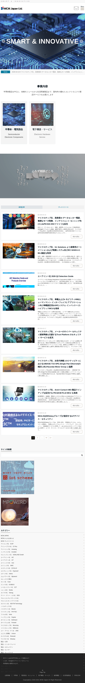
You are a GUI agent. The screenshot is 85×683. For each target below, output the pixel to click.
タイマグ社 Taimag (7, 593)
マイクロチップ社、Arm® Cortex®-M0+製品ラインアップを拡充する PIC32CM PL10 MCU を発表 (59, 391)
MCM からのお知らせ (7, 538)
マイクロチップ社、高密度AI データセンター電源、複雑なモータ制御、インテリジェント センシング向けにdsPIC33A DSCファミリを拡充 (60, 221)
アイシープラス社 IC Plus (9, 546)
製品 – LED (4, 641)
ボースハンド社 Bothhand (9, 620)
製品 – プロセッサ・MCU (8, 655)
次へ (51, 438)
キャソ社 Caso (6, 582)
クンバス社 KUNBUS (7, 584)
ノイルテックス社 (6, 606)
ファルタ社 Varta (6, 614)
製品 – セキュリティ (7, 647)
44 (46, 438)
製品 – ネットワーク (7, 652)
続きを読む (76, 236)
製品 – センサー (5, 650)
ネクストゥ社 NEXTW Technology (11, 603)
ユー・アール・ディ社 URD (9, 631)
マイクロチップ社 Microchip (9, 625)
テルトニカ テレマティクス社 (9, 598)
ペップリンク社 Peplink (8, 617)
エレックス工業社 (6, 579)
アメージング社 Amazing (9, 549)
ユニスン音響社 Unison (8, 633)
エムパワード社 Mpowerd (9, 576)
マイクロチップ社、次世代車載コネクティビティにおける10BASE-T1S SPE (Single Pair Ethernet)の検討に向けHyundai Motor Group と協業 (59, 364)
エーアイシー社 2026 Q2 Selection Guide (55, 276)
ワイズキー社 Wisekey (8, 639)
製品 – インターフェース (8, 644)
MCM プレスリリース (7, 541)
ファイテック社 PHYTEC (9, 612)
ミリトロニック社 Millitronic (9, 628)
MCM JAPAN (5, 535)
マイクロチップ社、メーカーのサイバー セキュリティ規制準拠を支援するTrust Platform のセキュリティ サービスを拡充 (60, 335)
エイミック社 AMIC (7, 565)
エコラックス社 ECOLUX (9, 568)
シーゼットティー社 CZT (9, 587)
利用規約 (6, 663)
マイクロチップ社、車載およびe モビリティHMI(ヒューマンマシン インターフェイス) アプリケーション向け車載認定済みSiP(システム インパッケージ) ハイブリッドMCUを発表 (60, 304)
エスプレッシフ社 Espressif (9, 571)
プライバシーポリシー (20, 661)
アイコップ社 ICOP (7, 544)
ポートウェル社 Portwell (8, 622)
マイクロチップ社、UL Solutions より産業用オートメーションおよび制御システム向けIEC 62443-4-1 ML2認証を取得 (60, 250)
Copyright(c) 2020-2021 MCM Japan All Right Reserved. (42, 680)
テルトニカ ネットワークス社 (9, 601)
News (5, 72)
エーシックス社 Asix (7, 563)
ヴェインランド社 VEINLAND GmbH (12, 555)
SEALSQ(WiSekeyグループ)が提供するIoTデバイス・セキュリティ (59, 417)
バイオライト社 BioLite (8, 609)
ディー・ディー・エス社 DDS (10, 595)
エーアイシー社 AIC (7, 557)
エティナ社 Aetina (7, 573)
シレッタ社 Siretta (7, 590)
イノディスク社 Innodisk (8, 552)
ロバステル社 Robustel (8, 636)
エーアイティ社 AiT (7, 560)
